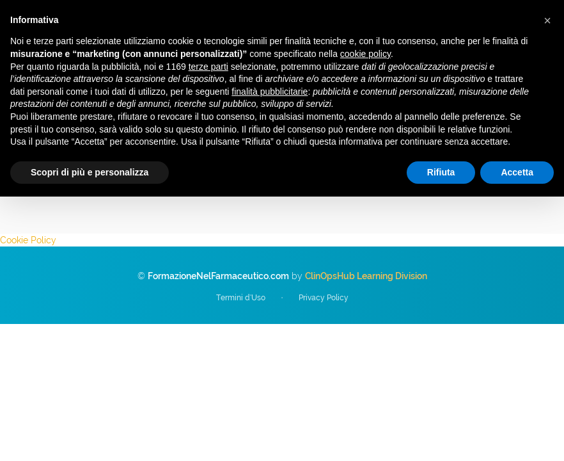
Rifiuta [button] (441, 172)
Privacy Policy (324, 297)
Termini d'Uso (240, 297)
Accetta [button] (517, 172)
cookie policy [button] (365, 54)
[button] (547, 20)
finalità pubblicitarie (269, 91)
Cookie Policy (28, 240)
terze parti (208, 66)
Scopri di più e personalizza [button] (89, 172)
